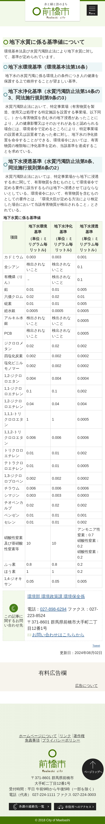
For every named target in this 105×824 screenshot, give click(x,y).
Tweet (96, 645)
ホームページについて (38, 736)
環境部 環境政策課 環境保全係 (56, 596)
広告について (86, 685)
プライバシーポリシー (61, 740)
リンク (65, 736)
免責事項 (32, 740)
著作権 (79, 736)
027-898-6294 (53, 609)
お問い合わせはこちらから (58, 634)
